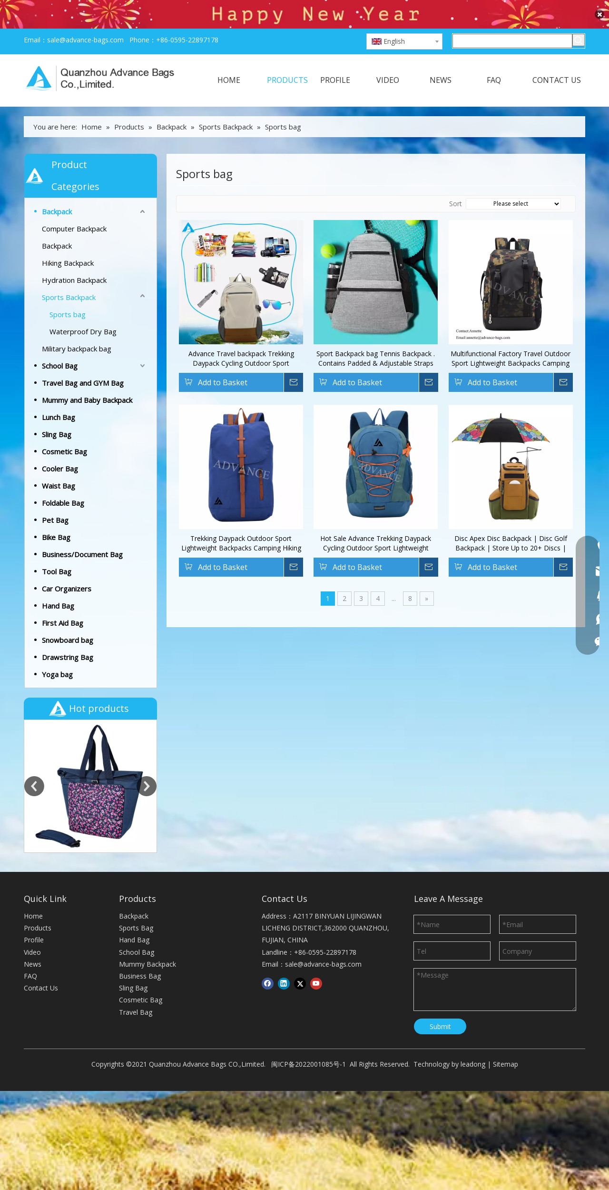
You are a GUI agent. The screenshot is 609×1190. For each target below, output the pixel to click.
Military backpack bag (76, 328)
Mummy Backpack (147, 831)
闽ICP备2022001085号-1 (308, 931)
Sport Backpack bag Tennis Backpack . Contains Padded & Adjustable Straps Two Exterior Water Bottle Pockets (375, 338)
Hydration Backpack (74, 259)
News (32, 831)
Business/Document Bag (82, 534)
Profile (34, 806)
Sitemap (505, 931)
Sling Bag (56, 414)
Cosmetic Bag (64, 431)
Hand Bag (58, 585)
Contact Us (41, 855)
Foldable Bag (63, 482)
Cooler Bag (60, 448)
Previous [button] (34, 710)
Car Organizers (66, 568)
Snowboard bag (67, 619)
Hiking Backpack (68, 242)
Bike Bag (56, 516)
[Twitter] (300, 850)
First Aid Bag (62, 602)
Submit (440, 893)
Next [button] (147, 710)
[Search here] (512, 20)
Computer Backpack (74, 208)
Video (32, 818)
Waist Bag (58, 465)
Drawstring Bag (67, 636)
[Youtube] (316, 850)
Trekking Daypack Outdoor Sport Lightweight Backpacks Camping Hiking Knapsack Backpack (241, 522)
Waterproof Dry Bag (83, 311)
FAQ (30, 843)
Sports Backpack (69, 276)
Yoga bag (57, 654)
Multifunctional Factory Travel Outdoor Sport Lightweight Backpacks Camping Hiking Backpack (510, 338)
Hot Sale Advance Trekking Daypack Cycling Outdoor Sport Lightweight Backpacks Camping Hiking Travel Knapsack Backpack (375, 522)
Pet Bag (55, 499)
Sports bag (67, 294)
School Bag (60, 345)
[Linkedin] (284, 850)
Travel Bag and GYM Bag (83, 362)
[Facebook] (268, 850)
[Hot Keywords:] (578, 19)
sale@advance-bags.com (85, 19)
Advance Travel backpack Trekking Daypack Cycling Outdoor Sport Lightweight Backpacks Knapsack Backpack (241, 338)
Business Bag (140, 843)
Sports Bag (136, 795)
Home (33, 783)
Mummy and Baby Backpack (87, 379)
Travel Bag (135, 878)
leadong (473, 931)
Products (37, 795)
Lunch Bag (58, 396)
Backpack (57, 191)
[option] (90, 710)
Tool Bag (56, 551)
